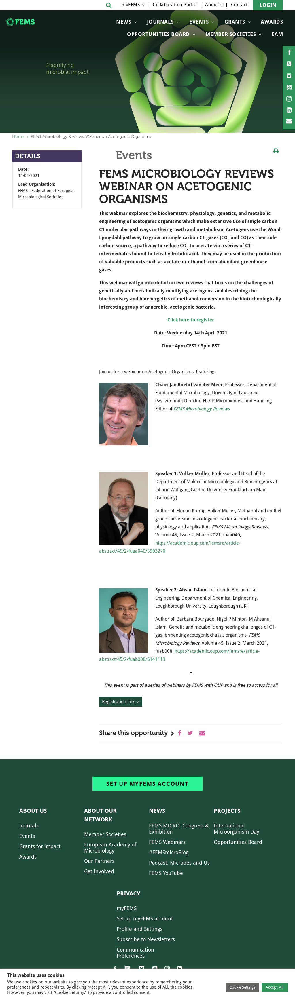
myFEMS (131, 4)
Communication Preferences (135, 953)
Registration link (118, 701)
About (211, 4)
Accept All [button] (275, 987)
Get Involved (99, 871)
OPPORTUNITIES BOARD (158, 34)
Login (268, 5)
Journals (160, 22)
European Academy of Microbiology (110, 848)
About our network (100, 815)
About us (33, 810)
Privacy (128, 893)
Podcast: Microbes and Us (179, 863)
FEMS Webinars (167, 842)
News (123, 22)
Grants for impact (39, 846)
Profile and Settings (139, 929)
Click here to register (190, 320)
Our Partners (99, 861)
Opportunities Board (238, 842)
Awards (272, 22)
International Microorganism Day (236, 829)
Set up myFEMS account (147, 783)
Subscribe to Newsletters (146, 939)
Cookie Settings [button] (242, 987)
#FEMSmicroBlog (168, 852)
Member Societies (230, 34)
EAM (277, 34)
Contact (239, 4)
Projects (227, 810)
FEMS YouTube (166, 873)
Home (18, 136)
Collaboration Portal (174, 4)
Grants (234, 22)
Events (199, 22)
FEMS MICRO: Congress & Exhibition (179, 829)
